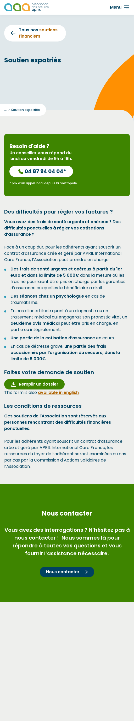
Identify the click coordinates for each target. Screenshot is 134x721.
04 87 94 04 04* (42, 171)
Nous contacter (67, 572)
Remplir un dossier (34, 384)
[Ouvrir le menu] (119, 7)
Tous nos (34, 33)
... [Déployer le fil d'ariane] (5, 109)
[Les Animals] (26, 7)
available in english (58, 392)
